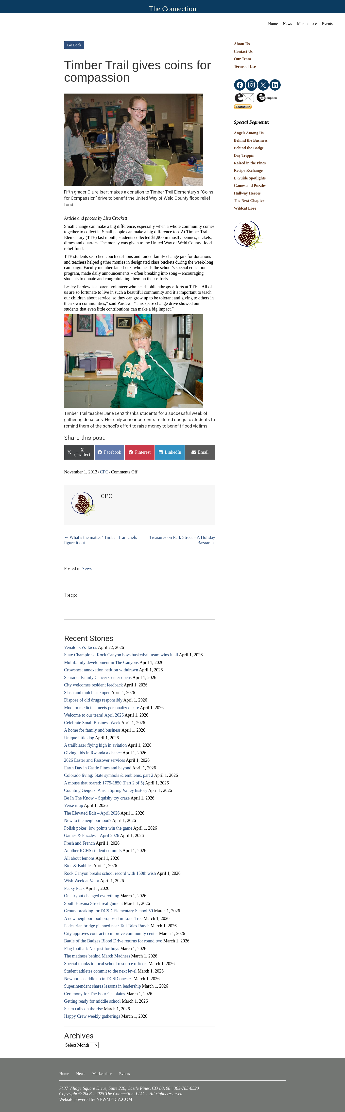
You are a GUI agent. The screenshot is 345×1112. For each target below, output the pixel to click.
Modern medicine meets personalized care (101, 707)
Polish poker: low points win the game (98, 828)
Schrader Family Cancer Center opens (98, 677)
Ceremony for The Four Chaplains (94, 993)
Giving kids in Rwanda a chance (92, 752)
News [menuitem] (287, 23)
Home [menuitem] (273, 23)
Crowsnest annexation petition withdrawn (101, 669)
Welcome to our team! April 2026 (94, 715)
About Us (242, 44)
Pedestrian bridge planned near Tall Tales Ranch (107, 925)
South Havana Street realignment (93, 903)
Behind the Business (251, 140)
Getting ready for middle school (92, 1001)
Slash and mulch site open (87, 692)
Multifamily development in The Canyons (101, 662)
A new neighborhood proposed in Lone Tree (103, 918)
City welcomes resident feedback (93, 685)
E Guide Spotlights (250, 178)
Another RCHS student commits (93, 850)
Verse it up (73, 805)
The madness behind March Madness (97, 956)
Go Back (74, 45)
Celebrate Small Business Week (92, 722)
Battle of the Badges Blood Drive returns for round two (113, 940)
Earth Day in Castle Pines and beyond (97, 767)
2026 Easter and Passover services (94, 760)
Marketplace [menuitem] (307, 23)
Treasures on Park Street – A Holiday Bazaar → (182, 540)
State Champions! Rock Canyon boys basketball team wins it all (121, 654)
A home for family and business (92, 730)
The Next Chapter (249, 200)
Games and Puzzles (250, 185)
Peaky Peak (74, 888)
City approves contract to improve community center (111, 933)
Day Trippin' (245, 155)
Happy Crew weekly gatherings (92, 1016)
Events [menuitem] (327, 23)
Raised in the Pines (250, 163)
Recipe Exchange (248, 170)
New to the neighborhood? (87, 820)
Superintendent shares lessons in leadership (102, 986)
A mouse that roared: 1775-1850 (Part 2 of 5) (104, 782)
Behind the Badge (249, 148)
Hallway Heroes (247, 193)
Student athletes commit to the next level (100, 971)
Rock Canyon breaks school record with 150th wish (110, 873)
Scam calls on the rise (83, 1008)
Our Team (242, 59)
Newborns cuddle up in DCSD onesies (98, 978)
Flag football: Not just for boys (91, 948)
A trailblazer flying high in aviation (95, 745)
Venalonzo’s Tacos (80, 647)
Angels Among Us (249, 133)
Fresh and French (79, 843)
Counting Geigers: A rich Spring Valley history (105, 790)
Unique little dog (79, 737)
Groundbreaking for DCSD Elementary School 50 (108, 910)
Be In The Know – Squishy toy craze (97, 798)
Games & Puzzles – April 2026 (91, 835)
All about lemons (79, 858)
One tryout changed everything (91, 895)
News (87, 568)
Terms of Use (245, 66)
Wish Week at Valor (81, 880)
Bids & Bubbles (78, 865)
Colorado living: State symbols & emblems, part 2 (108, 775)
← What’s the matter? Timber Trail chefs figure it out (100, 540)
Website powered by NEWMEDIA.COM (95, 1099)
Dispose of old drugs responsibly (93, 700)
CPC (104, 471)
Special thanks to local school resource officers (106, 963)
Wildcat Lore (245, 208)
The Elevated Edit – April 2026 (92, 813)
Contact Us (243, 51)
